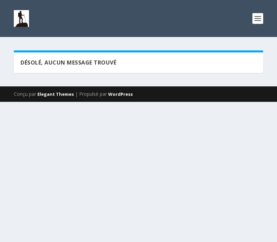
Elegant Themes (55, 94)
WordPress (120, 94)
